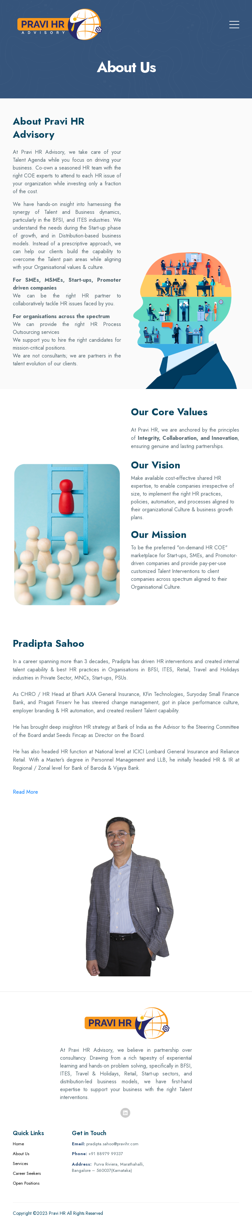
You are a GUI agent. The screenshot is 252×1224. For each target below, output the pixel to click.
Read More (25, 792)
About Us (21, 1154)
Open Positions (26, 1183)
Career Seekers (27, 1173)
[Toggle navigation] (234, 23)
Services (20, 1163)
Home (18, 1144)
